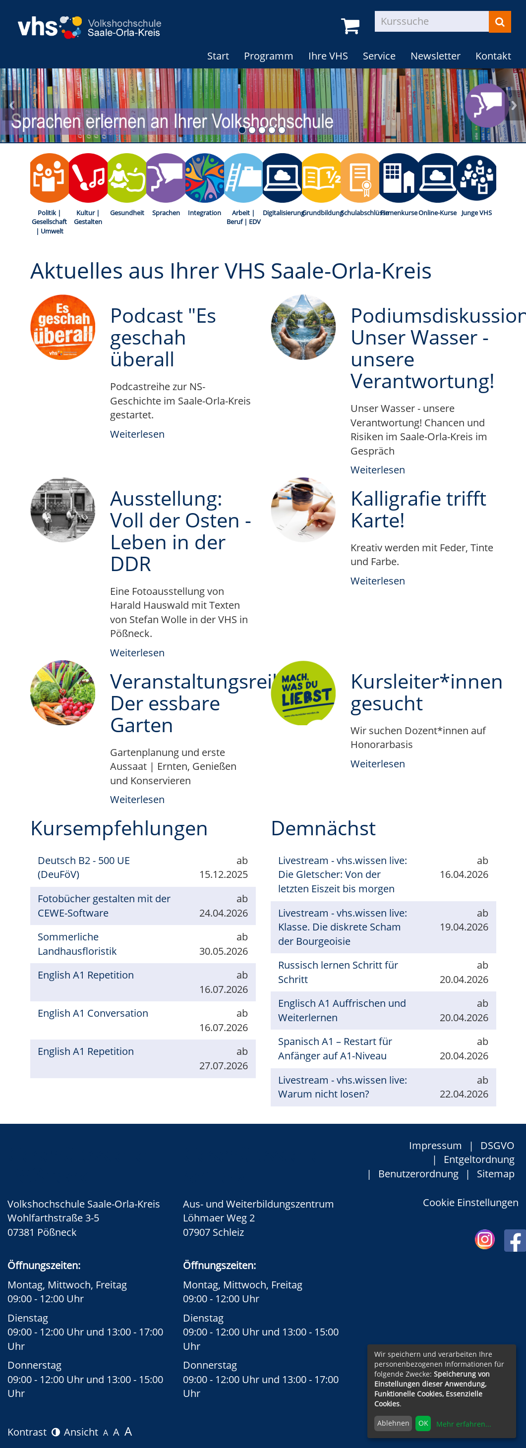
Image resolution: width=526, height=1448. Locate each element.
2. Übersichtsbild (252, 130)
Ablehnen (393, 1423)
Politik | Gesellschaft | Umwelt (49, 221)
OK (423, 1423)
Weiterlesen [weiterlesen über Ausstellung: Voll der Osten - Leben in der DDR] (137, 652)
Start (218, 55)
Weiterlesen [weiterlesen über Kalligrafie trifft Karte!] (378, 580)
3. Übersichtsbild (262, 130)
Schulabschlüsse (360, 212)
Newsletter (435, 55)
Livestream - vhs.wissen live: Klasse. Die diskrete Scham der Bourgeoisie (342, 927)
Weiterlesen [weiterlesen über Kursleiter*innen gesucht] (378, 763)
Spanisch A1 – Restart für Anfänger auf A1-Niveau (335, 1048)
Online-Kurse (437, 212)
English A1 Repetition (86, 975)
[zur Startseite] (97, 20)
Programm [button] (268, 55)
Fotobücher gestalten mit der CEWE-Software (104, 906)
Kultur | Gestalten (88, 217)
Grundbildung (321, 212)
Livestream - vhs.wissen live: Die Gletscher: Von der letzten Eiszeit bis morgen (342, 874)
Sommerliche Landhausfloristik (77, 944)
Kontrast (33, 1432)
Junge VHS (477, 212)
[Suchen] (500, 22)
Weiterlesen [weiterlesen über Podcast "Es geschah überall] (137, 434)
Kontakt (493, 55)
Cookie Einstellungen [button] (471, 1202)
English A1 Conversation (93, 1013)
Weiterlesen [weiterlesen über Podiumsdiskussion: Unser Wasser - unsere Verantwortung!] (378, 469)
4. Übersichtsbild (272, 130)
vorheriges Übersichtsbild (11, 105)
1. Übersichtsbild (242, 130)
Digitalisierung (282, 212)
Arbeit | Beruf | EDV (244, 217)
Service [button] (379, 55)
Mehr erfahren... (463, 1424)
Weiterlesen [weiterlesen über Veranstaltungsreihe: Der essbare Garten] (137, 799)
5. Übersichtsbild (282, 130)
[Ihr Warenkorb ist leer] (352, 26)
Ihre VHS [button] (328, 55)
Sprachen (166, 212)
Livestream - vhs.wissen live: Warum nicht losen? (342, 1087)
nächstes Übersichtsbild (514, 105)
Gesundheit (127, 212)
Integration (204, 212)
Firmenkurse (398, 212)
